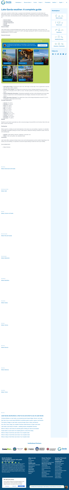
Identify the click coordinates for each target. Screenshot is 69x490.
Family (43, 469)
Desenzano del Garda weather (60, 470)
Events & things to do (46, 466)
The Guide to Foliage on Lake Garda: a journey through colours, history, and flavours (19, 422)
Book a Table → (22, 79)
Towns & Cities (44, 465)
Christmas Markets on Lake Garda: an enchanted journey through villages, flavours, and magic (21, 418)
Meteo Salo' (2, 211)
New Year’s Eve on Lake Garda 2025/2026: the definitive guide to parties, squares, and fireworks (22, 420)
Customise (7, 486)
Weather (54, 2)
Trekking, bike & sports (46, 470)
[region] (14, 483)
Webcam (30, 473)
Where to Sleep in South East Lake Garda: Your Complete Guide (15, 432)
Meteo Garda (2, 323)
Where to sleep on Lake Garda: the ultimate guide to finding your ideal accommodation (20, 428)
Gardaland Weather (58, 471)
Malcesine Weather (58, 464)
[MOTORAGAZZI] (41, 57)
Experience (59, 32)
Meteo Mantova (3, 390)
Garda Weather (58, 466)
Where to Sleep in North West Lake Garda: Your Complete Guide (15, 436)
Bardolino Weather (58, 467)
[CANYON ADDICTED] (9, 74)
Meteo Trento (2, 412)
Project (41, 2)
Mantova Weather (58, 477)
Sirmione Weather (58, 469)
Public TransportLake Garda (31, 467)
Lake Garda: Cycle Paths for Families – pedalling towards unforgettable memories (19, 426)
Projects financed (45, 460)
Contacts (30, 461)
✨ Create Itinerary (42, 45)
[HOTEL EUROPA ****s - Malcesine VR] (9, 57)
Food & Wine (44, 475)
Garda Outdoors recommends (47, 476)
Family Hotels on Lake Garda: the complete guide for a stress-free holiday (17, 430)
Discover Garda (28, 2)
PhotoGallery (47, 2)
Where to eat (59, 24)
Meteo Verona (3, 345)
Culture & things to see (46, 468)
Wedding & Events (59, 39)
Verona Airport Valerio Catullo (31, 469)
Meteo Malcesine (3, 278)
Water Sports (44, 472)
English (61, 2)
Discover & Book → (7, 63)
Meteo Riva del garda (3, 256)
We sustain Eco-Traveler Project (48, 462)
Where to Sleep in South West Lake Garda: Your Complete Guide (15, 434)
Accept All (21, 486)
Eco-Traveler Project (45, 459)
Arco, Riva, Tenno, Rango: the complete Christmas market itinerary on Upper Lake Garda (20, 424)
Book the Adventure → (39, 63)
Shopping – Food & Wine (59, 46)
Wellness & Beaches (45, 473)
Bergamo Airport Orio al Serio (31, 471)
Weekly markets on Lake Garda (34, 464)
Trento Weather (58, 476)
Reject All (14, 486)
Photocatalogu (31, 460)
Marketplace (19, 2)
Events (35, 2)
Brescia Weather (58, 474)
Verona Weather (58, 473)
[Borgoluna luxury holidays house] (25, 57)
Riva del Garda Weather (59, 463)
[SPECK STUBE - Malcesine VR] (25, 74)
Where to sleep (59, 18)
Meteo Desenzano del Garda (4, 189)
